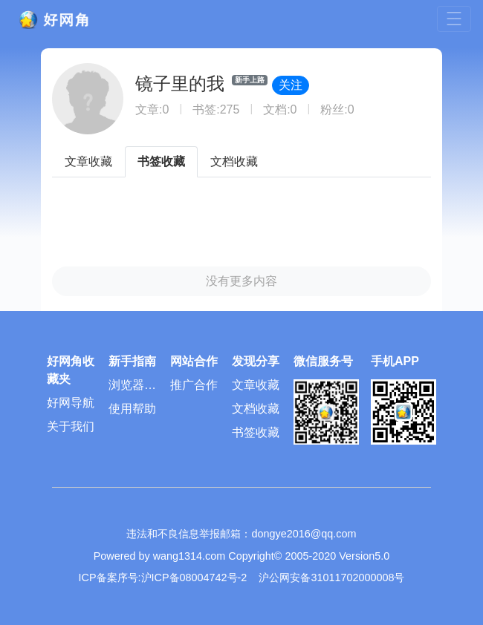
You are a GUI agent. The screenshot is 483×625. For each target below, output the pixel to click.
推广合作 (194, 385)
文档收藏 (234, 161)
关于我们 (70, 426)
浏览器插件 (132, 388)
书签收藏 (161, 161)
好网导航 (70, 402)
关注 (290, 85)
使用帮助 (132, 408)
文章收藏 (88, 161)
